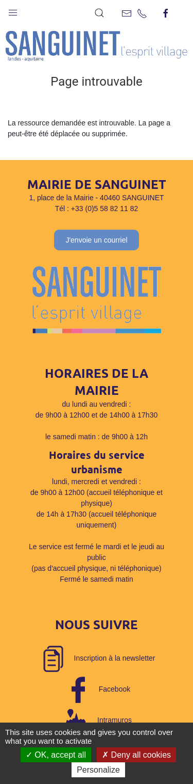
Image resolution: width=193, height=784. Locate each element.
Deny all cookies (136, 754)
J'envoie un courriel (96, 240)
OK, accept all (56, 754)
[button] (13, 10)
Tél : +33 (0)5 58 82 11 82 (96, 208)
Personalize (98, 769)
